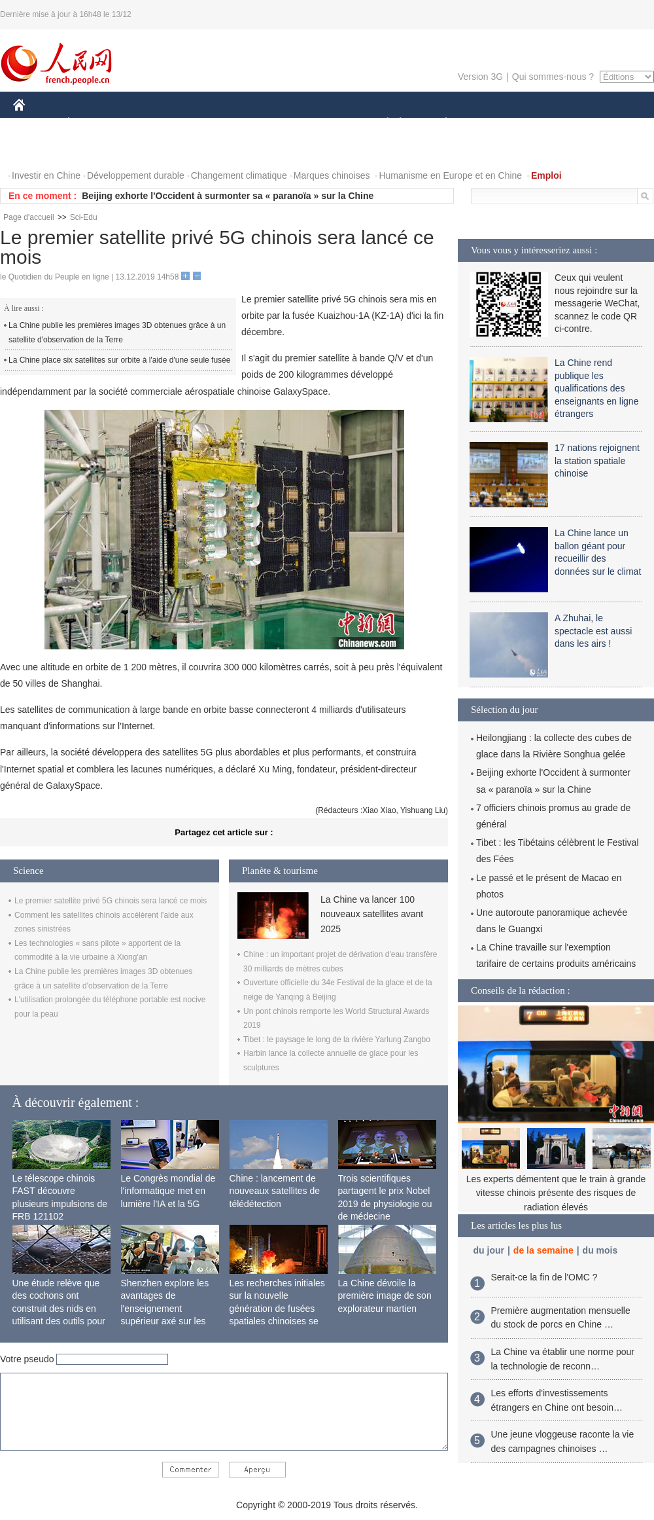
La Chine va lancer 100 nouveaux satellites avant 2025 (371, 914)
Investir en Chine (46, 175)
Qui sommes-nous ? (553, 76)
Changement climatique (239, 175)
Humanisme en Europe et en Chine (450, 175)
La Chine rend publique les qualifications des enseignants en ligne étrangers (596, 388)
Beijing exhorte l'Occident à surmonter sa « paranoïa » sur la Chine (227, 195)
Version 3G (480, 76)
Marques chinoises (332, 175)
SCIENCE (264, 123)
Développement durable (135, 175)
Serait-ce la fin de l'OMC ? (544, 1277)
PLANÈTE (439, 123)
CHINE (36, 123)
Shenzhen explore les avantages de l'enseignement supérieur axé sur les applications (165, 1308)
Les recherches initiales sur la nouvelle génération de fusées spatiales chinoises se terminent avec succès (277, 1308)
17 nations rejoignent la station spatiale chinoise (597, 461)
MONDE (152, 123)
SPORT (491, 123)
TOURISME (547, 123)
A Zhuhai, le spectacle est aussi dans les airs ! (593, 631)
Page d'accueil (28, 217)
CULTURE (323, 123)
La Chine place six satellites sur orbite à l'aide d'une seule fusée (119, 360)
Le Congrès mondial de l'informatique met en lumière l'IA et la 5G (168, 1191)
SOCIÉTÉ (381, 123)
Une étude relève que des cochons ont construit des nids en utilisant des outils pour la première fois (58, 1308)
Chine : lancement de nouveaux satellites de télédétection (275, 1191)
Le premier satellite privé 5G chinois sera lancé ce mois (110, 900)
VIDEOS (92, 149)
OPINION (608, 123)
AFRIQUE (207, 123)
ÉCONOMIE (92, 123)
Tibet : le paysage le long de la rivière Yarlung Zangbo (336, 1039)
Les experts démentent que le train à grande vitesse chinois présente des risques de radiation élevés (556, 1193)
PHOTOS (40, 149)
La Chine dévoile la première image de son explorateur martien (385, 1296)
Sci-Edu (83, 217)
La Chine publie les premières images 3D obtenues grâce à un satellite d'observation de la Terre (117, 332)
